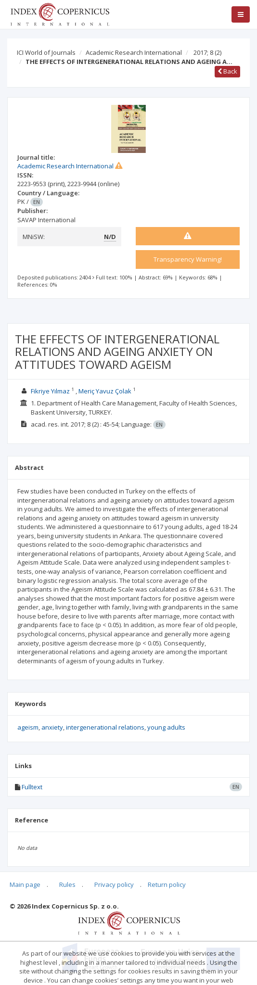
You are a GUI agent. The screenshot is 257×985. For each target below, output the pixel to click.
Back (227, 71)
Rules (67, 884)
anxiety (52, 727)
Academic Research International (134, 52)
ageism (28, 727)
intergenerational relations (105, 727)
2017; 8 (207, 52)
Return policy (167, 884)
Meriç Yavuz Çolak (104, 391)
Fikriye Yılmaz (50, 391)
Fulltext (32, 787)
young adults (166, 727)
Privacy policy (114, 884)
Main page (25, 884)
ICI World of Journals (46, 52)
